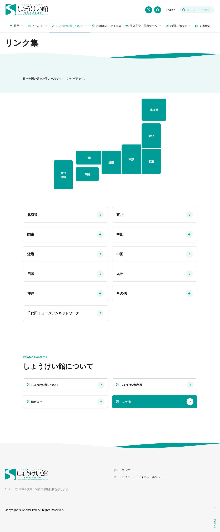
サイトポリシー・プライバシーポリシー (138, 477)
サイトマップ (121, 470)
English (170, 10)
